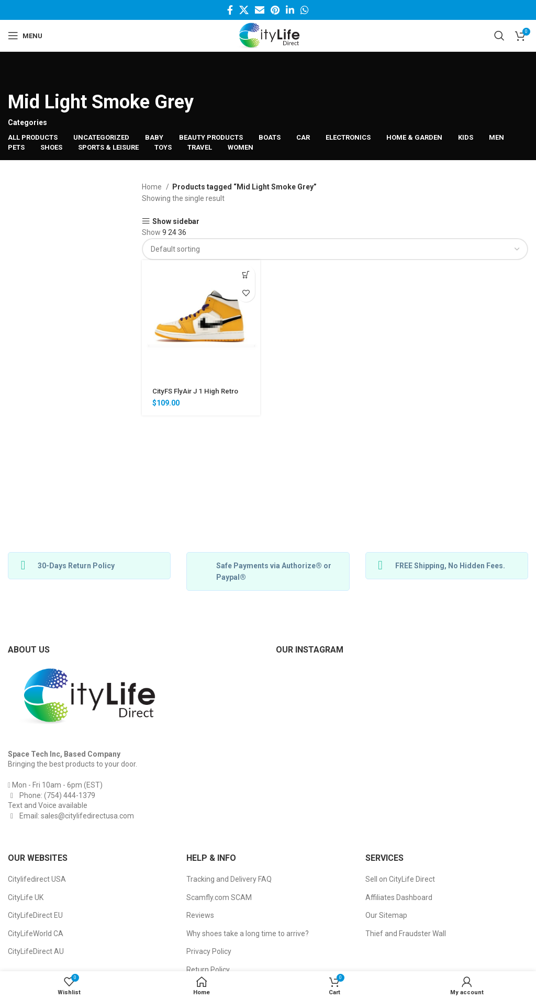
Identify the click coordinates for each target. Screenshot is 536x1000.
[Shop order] (335, 249)
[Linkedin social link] (290, 10)
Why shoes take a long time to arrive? (247, 933)
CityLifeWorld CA (35, 933)
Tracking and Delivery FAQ (229, 879)
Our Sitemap (386, 915)
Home (152, 187)
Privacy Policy (208, 951)
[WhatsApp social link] (304, 10)
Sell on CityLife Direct (400, 879)
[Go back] (21, 73)
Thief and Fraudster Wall (405, 933)
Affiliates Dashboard (398, 897)
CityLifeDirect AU (36, 951)
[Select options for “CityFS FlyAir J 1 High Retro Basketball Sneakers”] (246, 274)
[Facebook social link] (230, 10)
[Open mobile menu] (25, 35)
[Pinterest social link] (275, 10)
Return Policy (208, 969)
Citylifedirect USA (37, 879)
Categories (27, 122)
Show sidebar (175, 221)
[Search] (499, 35)
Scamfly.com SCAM (219, 897)
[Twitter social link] (244, 10)
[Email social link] (259, 10)
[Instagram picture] (317, 707)
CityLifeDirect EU (35, 915)
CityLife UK (25, 897)
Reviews (200, 915)
